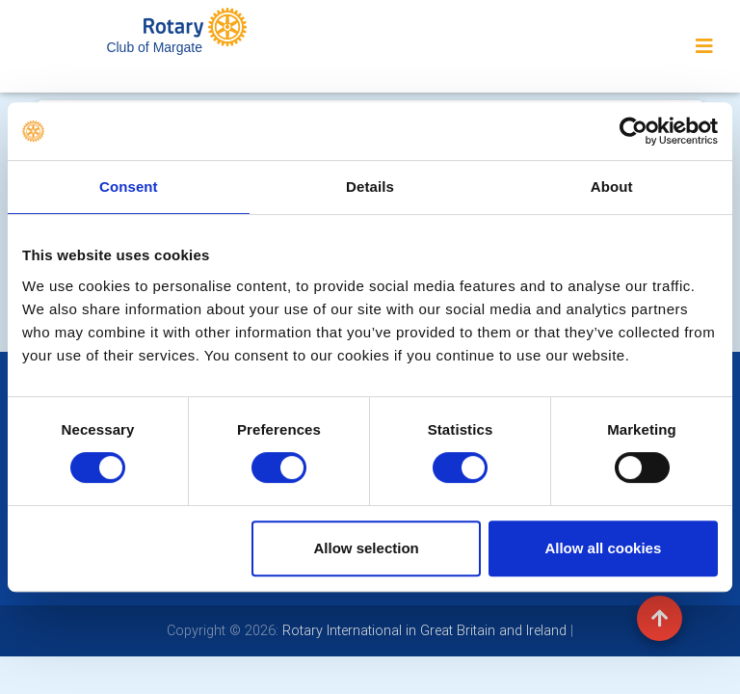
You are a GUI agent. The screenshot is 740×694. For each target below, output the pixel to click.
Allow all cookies (602, 548)
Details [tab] (370, 186)
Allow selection (366, 548)
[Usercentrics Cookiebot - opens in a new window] (633, 131)
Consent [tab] (128, 186)
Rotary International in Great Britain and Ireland (422, 630)
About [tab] (612, 186)
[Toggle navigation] (704, 46)
